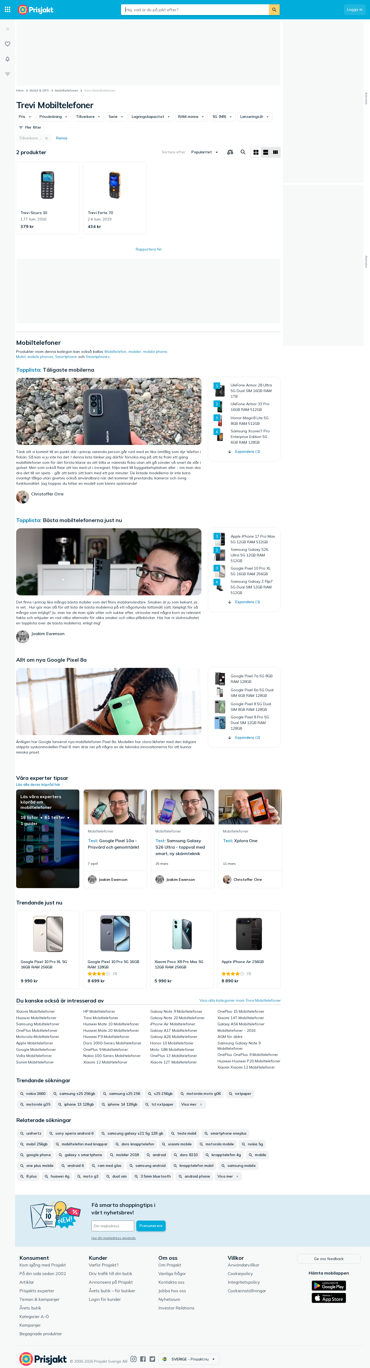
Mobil (21, 356)
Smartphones (98, 356)
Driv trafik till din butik (110, 1269)
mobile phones (40, 356)
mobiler (135, 351)
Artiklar (26, 1278)
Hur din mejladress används (113, 1230)
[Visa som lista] (266, 152)
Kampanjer (30, 1321)
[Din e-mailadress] (126, 1218)
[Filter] (7, 74)
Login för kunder (105, 1295)
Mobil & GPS (39, 90)
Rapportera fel (148, 249)
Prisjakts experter (36, 1286)
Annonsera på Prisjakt (111, 1278)
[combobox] (195, 9)
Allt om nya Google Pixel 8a (51, 659)
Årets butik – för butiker (112, 1286)
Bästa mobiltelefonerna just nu (82, 520)
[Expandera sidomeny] (7, 29)
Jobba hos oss (172, 1286)
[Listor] (7, 44)
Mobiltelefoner (66, 90)
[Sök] (274, 9)
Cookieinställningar (247, 1286)
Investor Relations (176, 1304)
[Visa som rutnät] (256, 152)
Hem (20, 90)
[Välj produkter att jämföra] (230, 152)
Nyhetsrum (169, 1295)
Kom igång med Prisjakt (42, 1261)
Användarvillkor (243, 1261)
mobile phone (155, 351)
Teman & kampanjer (39, 1295)
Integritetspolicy (244, 1278)
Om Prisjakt (169, 1261)
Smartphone (66, 356)
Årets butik (30, 1304)
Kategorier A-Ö (34, 1312)
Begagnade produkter (40, 1329)
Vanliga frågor (172, 1269)
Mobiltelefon (116, 351)
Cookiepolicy (240, 1269)
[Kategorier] (7, 9)
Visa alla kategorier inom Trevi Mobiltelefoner (240, 1000)
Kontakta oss (171, 1278)
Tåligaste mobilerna (68, 369)
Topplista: (29, 369)
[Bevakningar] (7, 59)
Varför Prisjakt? (104, 1261)
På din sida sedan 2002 (42, 1269)
